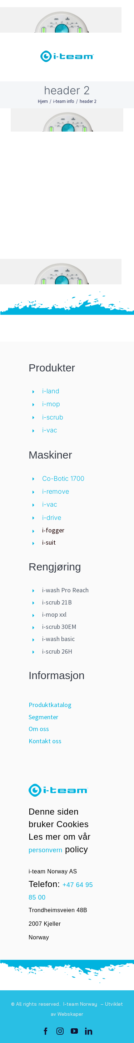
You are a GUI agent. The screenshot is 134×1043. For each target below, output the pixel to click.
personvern (46, 850)
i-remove (55, 491)
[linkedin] (88, 1031)
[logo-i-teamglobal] (67, 53)
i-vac (49, 430)
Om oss (39, 729)
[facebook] (45, 1031)
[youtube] (74, 1031)
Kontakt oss (45, 741)
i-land (50, 391)
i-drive (51, 517)
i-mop (51, 404)
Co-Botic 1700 (63, 478)
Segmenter (43, 717)
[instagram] (60, 1031)
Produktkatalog (50, 705)
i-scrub (52, 417)
